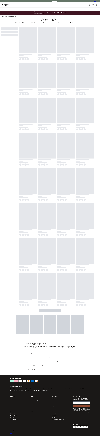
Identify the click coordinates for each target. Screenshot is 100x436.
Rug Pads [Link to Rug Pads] (33, 407)
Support (55, 396)
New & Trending (26, 9)
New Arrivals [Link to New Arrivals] (33, 398)
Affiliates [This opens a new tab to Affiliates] (12, 409)
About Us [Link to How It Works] (12, 398)
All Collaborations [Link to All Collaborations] (35, 406)
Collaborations (58, 9)
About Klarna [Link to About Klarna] (54, 413)
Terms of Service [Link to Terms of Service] (13, 413)
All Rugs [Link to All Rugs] (32, 411)
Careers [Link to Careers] (12, 406)
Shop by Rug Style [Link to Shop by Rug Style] (35, 402)
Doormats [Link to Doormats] (33, 409)
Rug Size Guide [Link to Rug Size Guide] (55, 406)
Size (38, 9)
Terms (43, 13)
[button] (90, 5)
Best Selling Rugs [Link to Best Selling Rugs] (34, 400)
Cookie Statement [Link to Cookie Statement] (14, 419)
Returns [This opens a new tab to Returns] (53, 411)
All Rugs (6, 16)
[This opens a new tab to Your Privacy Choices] (62, 419)
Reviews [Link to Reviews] (12, 411)
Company (13, 396)
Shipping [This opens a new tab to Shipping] (54, 409)
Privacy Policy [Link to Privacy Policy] (13, 417)
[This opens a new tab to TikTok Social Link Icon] (86, 427)
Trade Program (69, 9)
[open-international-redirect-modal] (96, 1)
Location (13, 431)
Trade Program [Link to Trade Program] (13, 407)
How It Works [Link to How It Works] (13, 400)
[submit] (82, 4)
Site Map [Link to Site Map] (54, 417)
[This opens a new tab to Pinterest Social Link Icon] (80, 427)
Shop (32, 396)
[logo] (6, 4)
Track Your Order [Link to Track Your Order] (55, 402)
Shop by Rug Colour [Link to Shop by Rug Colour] (35, 404)
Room (33, 9)
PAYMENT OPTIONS (16, 378)
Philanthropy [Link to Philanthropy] (13, 402)
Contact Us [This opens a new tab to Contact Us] (54, 400)
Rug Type (43, 9)
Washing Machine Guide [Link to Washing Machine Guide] (57, 404)
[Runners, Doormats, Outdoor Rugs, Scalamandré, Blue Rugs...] (48, 4)
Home (2, 16)
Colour (50, 9)
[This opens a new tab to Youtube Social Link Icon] (83, 427)
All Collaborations (13, 16)
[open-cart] (96, 5)
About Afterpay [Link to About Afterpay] (55, 415)
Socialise (76, 424)
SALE (77, 9)
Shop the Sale (54, 1)
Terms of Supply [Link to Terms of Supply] (13, 415)
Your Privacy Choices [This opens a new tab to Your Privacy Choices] (56, 419)
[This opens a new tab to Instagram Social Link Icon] (77, 427)
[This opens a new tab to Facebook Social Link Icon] (74, 427)
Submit (81, 406)
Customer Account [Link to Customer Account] (56, 407)
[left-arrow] (41, 1)
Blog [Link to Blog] (11, 404)
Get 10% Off (77, 396)
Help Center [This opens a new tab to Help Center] (54, 398)
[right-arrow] (58, 1)
